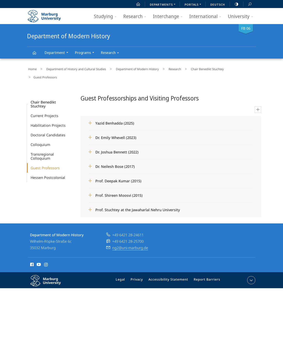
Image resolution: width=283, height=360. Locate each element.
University (242, 16)
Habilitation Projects (48, 114)
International (206, 16)
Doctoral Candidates (48, 124)
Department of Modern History (36, 55)
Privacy (140, 270)
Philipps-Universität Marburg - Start (48, 15)
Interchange (169, 16)
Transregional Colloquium (42, 145)
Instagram (46, 254)
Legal (125, 270)
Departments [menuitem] (164, 4)
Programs (86, 53)
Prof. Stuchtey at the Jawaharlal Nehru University (137, 199)
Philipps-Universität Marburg (50, 273)
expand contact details (250, 270)
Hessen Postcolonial (48, 166)
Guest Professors (45, 157)
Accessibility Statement (169, 270)
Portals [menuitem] (194, 4)
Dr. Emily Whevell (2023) (115, 127)
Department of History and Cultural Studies (70, 68)
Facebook (31, 254)
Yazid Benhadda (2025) (114, 112)
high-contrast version (234, 4)
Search (247, 4)
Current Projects (44, 105)
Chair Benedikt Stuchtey (188, 68)
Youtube (38, 254)
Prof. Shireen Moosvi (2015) (119, 185)
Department (57, 53)
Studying (106, 16)
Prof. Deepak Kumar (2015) (118, 170)
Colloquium (40, 134)
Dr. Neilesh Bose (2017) (115, 156)
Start (136, 4)
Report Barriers (205, 270)
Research (136, 16)
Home (31, 68)
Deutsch (217, 4)
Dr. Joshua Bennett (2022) (117, 141)
